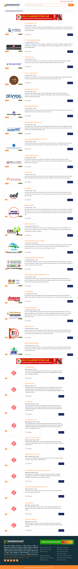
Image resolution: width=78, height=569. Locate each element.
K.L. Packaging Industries (32, 40)
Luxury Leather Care (30, 73)
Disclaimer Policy (61, 559)
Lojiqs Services (29, 57)
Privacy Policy (43, 559)
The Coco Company (30, 518)
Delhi (10, 555)
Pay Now (66, 541)
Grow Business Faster (62, 548)
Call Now (28, 34)
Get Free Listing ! (67, 1)
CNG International (30, 223)
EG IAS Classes (29, 325)
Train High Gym (29, 366)
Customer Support (45, 555)
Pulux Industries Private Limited (34, 240)
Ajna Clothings (29, 502)
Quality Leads (44, 550)
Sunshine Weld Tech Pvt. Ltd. (33, 122)
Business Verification (62, 546)
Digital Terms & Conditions (47, 557)
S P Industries (29, 291)
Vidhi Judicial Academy (31, 342)
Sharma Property (30, 382)
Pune (18, 556)
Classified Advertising (62, 550)
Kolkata (6, 556)
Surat (15, 556)
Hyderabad (22, 555)
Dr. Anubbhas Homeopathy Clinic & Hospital (37, 469)
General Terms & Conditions (64, 555)
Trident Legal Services (31, 155)
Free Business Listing (45, 546)
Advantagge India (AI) (31, 106)
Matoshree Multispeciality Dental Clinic (36, 486)
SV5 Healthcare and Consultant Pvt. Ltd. (36, 274)
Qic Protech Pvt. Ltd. (30, 23)
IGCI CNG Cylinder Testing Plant (34, 257)
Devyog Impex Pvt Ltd (31, 89)
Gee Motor (28, 188)
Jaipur (22, 556)
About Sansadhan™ (62, 552)
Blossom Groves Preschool (33, 437)
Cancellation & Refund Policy (64, 557)
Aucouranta (28, 172)
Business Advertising (45, 548)
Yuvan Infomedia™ (37, 566)
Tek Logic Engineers (30, 307)
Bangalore (15, 555)
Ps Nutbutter (28, 401)
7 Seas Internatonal (30, 419)
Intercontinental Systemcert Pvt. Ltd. (35, 139)
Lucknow (27, 556)
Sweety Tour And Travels (32, 453)
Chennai (35, 555)
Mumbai (6, 555)
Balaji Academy (29, 205)
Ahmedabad (29, 555)
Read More (69, 34)
